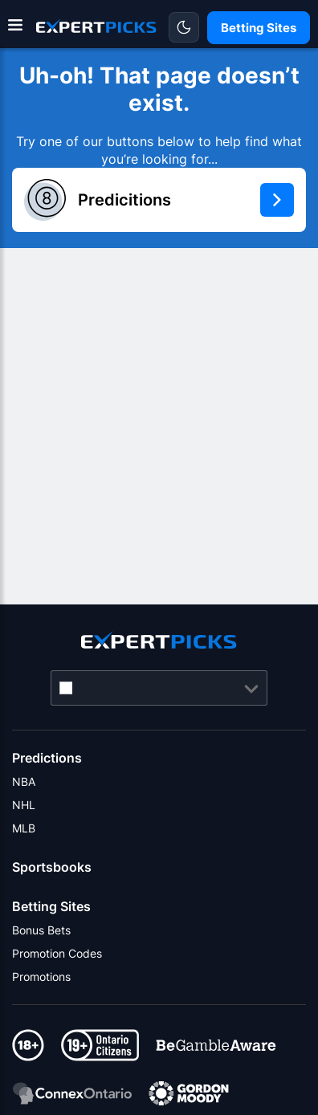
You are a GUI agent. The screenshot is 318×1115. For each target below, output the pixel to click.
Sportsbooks (52, 867)
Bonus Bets (41, 930)
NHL (23, 805)
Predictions (47, 758)
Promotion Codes (57, 953)
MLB (23, 828)
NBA (23, 781)
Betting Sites (51, 906)
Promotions (41, 976)
